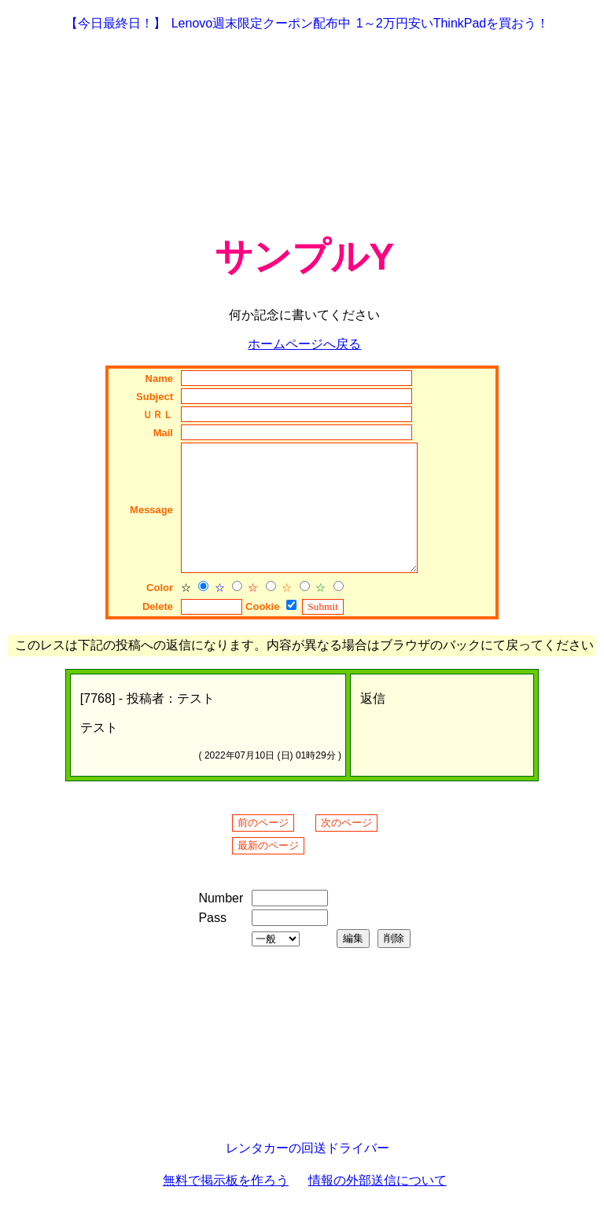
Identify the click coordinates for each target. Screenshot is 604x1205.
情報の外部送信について (377, 1180)
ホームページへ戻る (304, 344)
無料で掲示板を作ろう (226, 1180)
